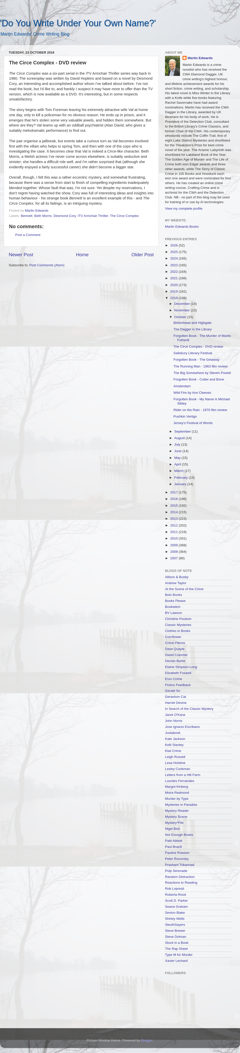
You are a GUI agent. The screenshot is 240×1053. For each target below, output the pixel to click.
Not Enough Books (179, 835)
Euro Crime (173, 679)
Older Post (143, 254)
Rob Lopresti (174, 888)
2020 (174, 285)
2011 (174, 532)
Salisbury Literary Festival (193, 353)
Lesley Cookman (177, 769)
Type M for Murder (178, 955)
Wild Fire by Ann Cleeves (192, 392)
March (179, 471)
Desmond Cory (65, 216)
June (178, 451)
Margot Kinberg (176, 786)
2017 (174, 492)
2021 (174, 278)
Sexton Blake (175, 912)
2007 (174, 558)
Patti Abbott (173, 841)
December (182, 304)
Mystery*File (174, 823)
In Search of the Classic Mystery (189, 709)
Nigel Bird (172, 829)
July (177, 444)
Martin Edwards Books (182, 226)
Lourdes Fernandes (179, 781)
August (180, 438)
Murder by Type (176, 799)
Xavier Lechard (176, 961)
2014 (174, 512)
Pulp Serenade (176, 871)
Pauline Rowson (177, 853)
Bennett (26, 216)
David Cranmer (176, 655)
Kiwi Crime (173, 751)
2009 (174, 545)
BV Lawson (173, 613)
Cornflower (173, 637)
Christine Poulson (178, 619)
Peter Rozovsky (177, 859)
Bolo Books (173, 595)
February (181, 477)
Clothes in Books (177, 631)
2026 (174, 245)
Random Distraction (180, 877)
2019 (174, 291)
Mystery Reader (177, 811)
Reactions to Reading (181, 882)
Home (82, 254)
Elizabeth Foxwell (178, 673)
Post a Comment (27, 235)
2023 (174, 265)
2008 (174, 552)
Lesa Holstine (175, 763)
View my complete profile (183, 208)
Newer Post (21, 254)
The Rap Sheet (176, 949)
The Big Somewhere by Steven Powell (202, 373)
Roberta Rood (175, 894)
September (183, 431)
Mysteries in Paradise (181, 805)
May (178, 458)
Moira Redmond (177, 793)
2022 (174, 272)
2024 (174, 258)
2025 (174, 252)
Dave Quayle (174, 649)
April (178, 464)
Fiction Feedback (178, 685)
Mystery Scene (176, 817)
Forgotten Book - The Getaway (197, 359)
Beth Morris (43, 216)
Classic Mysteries (178, 625)
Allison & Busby (176, 577)
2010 (174, 538)
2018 (174, 298)
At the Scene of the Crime (184, 589)
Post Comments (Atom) (47, 265)
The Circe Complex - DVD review (198, 346)
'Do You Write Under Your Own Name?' (78, 23)
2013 (174, 518)
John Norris (173, 721)
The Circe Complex (124, 216)
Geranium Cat (175, 697)
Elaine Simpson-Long (181, 667)
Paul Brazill (173, 847)
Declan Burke (175, 661)
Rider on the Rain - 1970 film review (200, 410)
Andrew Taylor (175, 583)
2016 (174, 499)
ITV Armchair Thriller (93, 216)
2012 (174, 525)
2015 (174, 505)
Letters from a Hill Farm (182, 775)
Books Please (175, 601)
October (180, 317)
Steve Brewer (175, 931)
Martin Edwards (200, 58)
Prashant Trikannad (179, 865)
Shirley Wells (174, 918)
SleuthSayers (175, 925)
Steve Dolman (175, 937)
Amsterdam (182, 386)
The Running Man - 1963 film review (201, 366)
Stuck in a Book (176, 943)
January (180, 484)
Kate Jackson (175, 739)
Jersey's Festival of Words (193, 423)
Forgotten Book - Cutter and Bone (199, 379)
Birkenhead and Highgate (193, 323)
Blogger (146, 1040)
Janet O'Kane (175, 715)
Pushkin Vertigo (185, 416)
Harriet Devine (175, 703)
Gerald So (172, 691)
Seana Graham (176, 906)
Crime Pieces (175, 643)
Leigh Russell (175, 757)
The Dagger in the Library (193, 329)
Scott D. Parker (176, 900)
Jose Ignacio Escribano (182, 727)
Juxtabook (172, 733)
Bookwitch (172, 607)
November (182, 310)
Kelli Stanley (174, 745)
